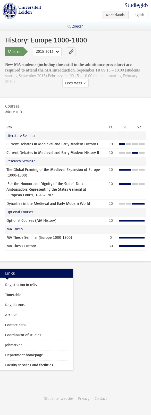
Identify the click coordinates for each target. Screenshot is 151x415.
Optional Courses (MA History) (31, 220)
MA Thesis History (21, 246)
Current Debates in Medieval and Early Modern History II (52, 152)
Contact (101, 398)
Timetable (13, 295)
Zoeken (77, 26)
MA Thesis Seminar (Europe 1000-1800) (39, 237)
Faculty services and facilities (29, 365)
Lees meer (73, 83)
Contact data (15, 325)
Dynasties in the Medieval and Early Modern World (48, 203)
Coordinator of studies (23, 335)
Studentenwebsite (58, 398)
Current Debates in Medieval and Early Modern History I (52, 144)
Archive (11, 315)
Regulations (14, 305)
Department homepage (24, 355)
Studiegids (136, 5)
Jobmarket (13, 345)
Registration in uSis (21, 284)
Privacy (83, 398)
